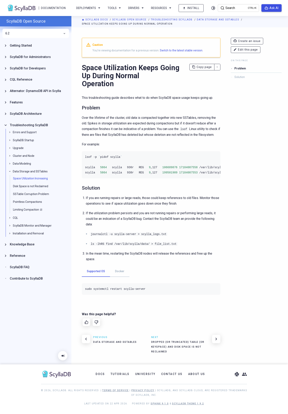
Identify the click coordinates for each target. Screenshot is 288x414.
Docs (100, 374)
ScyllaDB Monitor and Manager (32, 225)
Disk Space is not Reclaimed (30, 186)
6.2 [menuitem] (35, 33)
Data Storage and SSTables (218, 19)
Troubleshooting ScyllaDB (172, 19)
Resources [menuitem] (162, 8)
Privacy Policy (142, 390)
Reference (17, 256)
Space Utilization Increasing (30, 178)
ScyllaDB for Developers (28, 68)
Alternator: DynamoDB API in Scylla (35, 91)
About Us (196, 374)
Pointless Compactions (27, 201)
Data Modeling (22, 163)
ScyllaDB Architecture (26, 114)
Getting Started (21, 45)
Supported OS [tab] (96, 271)
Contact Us (172, 374)
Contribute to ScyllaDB (26, 278)
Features (16, 102)
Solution (239, 77)
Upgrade (18, 148)
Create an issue (247, 41)
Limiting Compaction (26, 209)
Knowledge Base (22, 244)
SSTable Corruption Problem (31, 194)
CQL (15, 217)
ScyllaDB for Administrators (30, 57)
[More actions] (217, 67)
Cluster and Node (23, 155)
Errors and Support (25, 132)
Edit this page (245, 49)
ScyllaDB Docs (95, 19)
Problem (240, 68)
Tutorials (120, 374)
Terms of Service (115, 390)
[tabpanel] (151, 289)
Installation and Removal (28, 233)
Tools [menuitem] (115, 8)
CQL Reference (21, 79)
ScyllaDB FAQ (19, 267)
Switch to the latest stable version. (181, 50)
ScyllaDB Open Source (130, 19)
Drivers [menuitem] (136, 8)
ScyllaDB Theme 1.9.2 (188, 403)
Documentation (53, 8)
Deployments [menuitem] (89, 8)
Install (191, 8)
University (145, 374)
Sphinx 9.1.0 (160, 403)
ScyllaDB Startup (23, 140)
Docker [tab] (119, 271)
